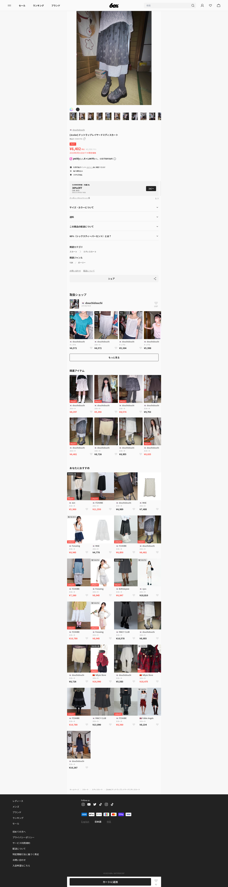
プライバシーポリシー (23, 837)
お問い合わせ (75, 270)
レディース (18, 801)
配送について (89, 270)
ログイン (90, 167)
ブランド (55, 5)
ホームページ (74, 789)
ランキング (38, 5)
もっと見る (114, 357)
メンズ (16, 806)
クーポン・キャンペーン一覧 (80, 198)
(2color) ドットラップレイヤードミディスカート (123, 789)
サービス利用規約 (21, 843)
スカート (73, 251)
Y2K (71, 262)
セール (22, 5)
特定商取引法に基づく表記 (26, 854)
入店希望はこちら (21, 865)
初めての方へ (19, 831)
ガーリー (82, 262)
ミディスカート (89, 251)
